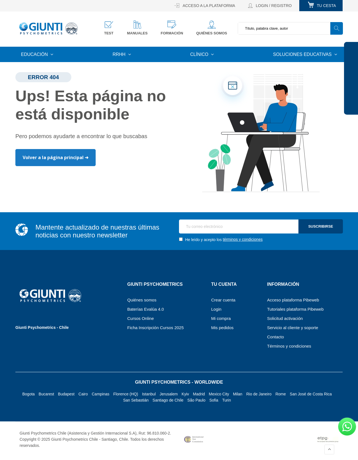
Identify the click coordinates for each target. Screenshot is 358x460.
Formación (172, 33)
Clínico (199, 54)
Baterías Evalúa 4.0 (145, 309)
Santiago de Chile (167, 400)
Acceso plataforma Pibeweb (293, 300)
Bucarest (46, 394)
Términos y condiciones (289, 346)
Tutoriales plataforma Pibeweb (295, 309)
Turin (226, 400)
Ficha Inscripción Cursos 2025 (155, 327)
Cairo (83, 394)
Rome (280, 394)
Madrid (199, 394)
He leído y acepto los (221, 239)
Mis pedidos (222, 327)
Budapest (66, 394)
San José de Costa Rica (311, 394)
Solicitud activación (285, 318)
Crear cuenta (223, 300)
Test (108, 33)
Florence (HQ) (125, 394)
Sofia (213, 400)
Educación (35, 54)
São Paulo (196, 400)
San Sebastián (136, 400)
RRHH (119, 54)
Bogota (28, 394)
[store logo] (48, 28)
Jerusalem (169, 394)
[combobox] (290, 28)
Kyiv (185, 394)
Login (216, 309)
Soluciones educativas (303, 54)
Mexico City (219, 394)
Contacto (275, 336)
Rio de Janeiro (258, 394)
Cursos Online (140, 318)
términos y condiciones (243, 239)
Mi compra (221, 318)
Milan (237, 394)
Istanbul (149, 394)
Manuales (137, 33)
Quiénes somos (211, 33)
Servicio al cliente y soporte (292, 327)
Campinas (100, 394)
